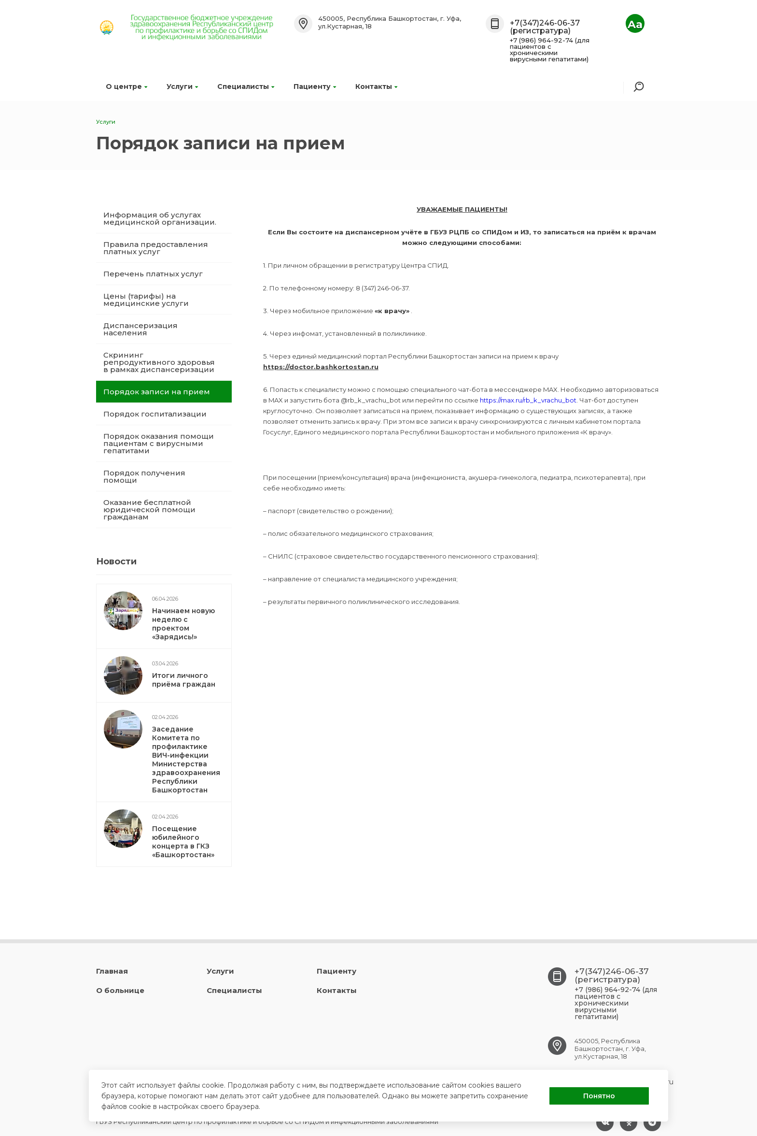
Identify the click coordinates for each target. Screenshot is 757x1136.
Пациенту (315, 86)
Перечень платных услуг (153, 273)
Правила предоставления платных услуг (155, 248)
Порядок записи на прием (156, 391)
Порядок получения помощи (144, 476)
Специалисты (245, 86)
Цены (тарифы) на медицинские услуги (146, 299)
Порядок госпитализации (155, 413)
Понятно (599, 1096)
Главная (112, 971)
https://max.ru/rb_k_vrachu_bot (528, 400)
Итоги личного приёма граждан (183, 680)
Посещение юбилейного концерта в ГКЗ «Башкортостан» (183, 841)
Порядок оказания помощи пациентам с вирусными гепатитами (158, 443)
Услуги (182, 86)
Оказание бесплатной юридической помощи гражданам (149, 509)
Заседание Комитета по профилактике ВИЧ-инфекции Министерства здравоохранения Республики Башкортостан (186, 759)
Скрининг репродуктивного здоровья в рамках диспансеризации (159, 362)
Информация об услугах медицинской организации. (159, 218)
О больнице (120, 990)
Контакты (376, 86)
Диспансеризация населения (140, 329)
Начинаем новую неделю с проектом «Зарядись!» (183, 623)
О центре (126, 86)
